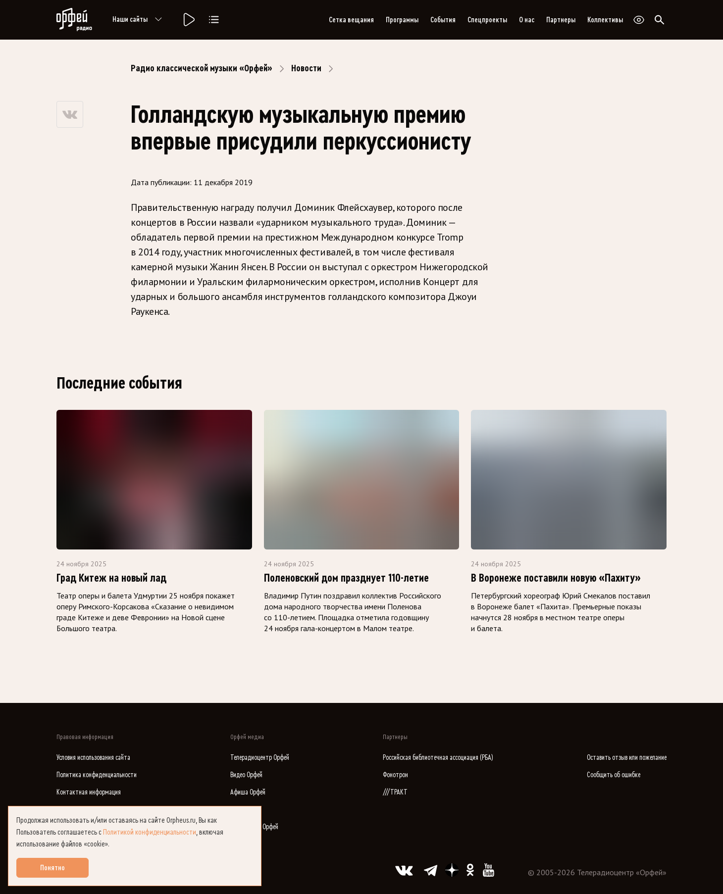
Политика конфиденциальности (96, 775)
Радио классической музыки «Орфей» (201, 68)
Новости (306, 68)
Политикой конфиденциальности (149, 832)
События (443, 20)
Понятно (52, 868)
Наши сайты (138, 20)
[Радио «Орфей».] (188, 20)
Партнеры (560, 20)
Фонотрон (395, 775)
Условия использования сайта (93, 757)
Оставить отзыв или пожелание (627, 757)
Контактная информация (88, 792)
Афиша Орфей (247, 792)
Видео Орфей (246, 775)
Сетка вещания (351, 20)
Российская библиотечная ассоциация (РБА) (438, 757)
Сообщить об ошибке (613, 775)
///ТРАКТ (395, 792)
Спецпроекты (487, 20)
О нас (526, 20)
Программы (402, 20)
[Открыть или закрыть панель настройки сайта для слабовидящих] (639, 20)
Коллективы (605, 20)
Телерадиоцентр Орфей (259, 757)
